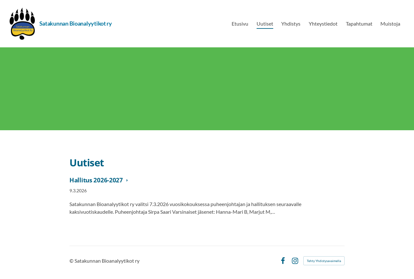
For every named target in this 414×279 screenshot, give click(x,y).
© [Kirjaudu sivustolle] (72, 261)
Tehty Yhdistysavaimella (324, 261)
